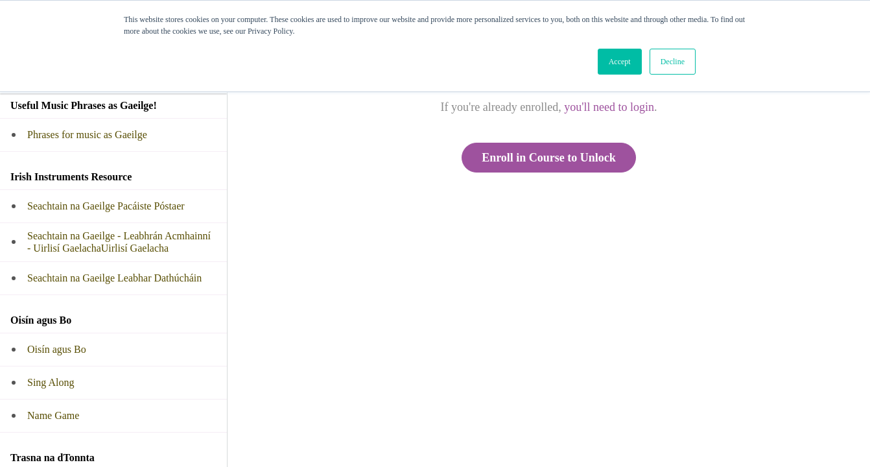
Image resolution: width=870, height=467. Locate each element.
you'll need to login (609, 107)
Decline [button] (673, 61)
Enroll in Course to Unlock (549, 157)
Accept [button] (620, 61)
